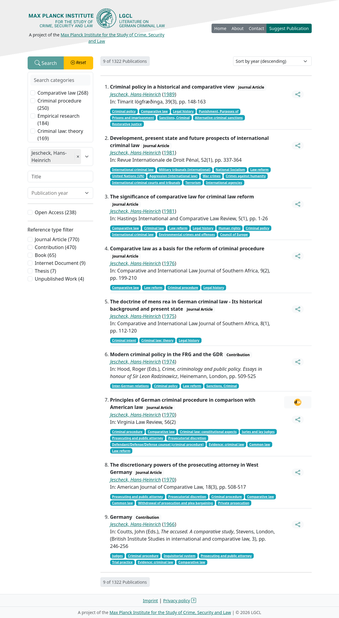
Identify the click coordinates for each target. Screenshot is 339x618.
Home (220, 28)
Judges (117, 556)
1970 (169, 414)
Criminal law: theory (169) (60, 135)
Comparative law (154, 111)
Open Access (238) (55, 212)
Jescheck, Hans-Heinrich (135, 94)
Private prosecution (233, 503)
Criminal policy (124, 111)
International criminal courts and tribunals (146, 183)
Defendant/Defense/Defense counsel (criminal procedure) (158, 444)
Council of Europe (234, 234)
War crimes (212, 176)
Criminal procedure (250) (60, 104)
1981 (169, 152)
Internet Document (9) (60, 263)
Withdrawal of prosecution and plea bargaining (175, 503)
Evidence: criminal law (226, 444)
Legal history (183, 111)
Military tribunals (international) (184, 169)
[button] (78, 62)
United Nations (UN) (128, 176)
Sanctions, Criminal (174, 118)
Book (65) (45, 255)
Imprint (150, 600)
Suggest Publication (289, 28)
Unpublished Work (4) (59, 278)
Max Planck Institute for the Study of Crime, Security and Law (170, 612)
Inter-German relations (130, 386)
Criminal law (154, 228)
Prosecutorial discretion (187, 438)
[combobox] (57, 193)
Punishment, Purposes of (218, 111)
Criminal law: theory (157, 340)
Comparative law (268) (63, 92)
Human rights (229, 228)
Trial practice (122, 562)
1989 (169, 94)
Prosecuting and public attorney (137, 438)
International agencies (224, 183)
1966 (169, 524)
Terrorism (193, 183)
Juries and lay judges (258, 432)
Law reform (259, 169)
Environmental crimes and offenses (187, 234)
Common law (259, 444)
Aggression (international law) (173, 176)
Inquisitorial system (179, 556)
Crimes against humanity (246, 176)
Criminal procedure (183, 287)
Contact (256, 28)
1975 (169, 316)
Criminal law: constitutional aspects (208, 432)
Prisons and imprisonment (133, 118)
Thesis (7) (45, 271)
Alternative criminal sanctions (218, 118)
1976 (169, 263)
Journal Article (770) (57, 239)
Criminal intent (124, 340)
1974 (169, 361)
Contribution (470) (55, 247)
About (238, 28)
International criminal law (133, 169)
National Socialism (230, 169)
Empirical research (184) (59, 120)
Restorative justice (127, 124)
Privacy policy (176, 600)
